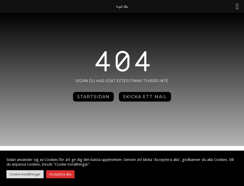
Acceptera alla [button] (60, 174)
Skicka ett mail (145, 96)
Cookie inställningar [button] (25, 174)
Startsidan (93, 96)
